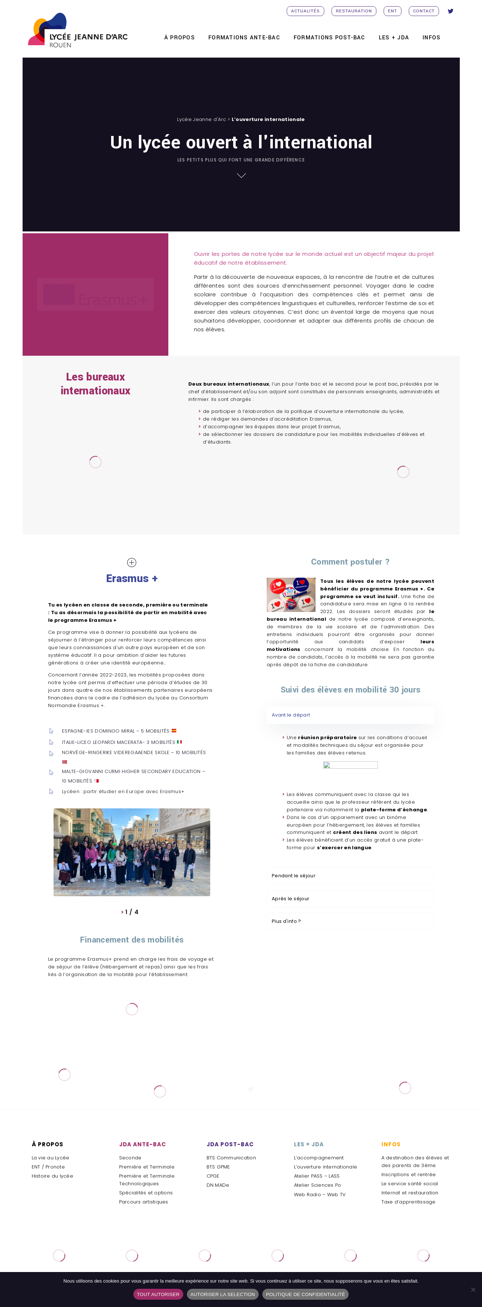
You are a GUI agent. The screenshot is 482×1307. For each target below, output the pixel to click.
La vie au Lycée (51, 1157)
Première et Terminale (147, 1166)
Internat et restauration (410, 1192)
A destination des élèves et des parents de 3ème (415, 1161)
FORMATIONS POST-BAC (329, 38)
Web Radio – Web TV (320, 1194)
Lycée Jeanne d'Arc (201, 119)
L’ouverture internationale (325, 1166)
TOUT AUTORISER (158, 1294)
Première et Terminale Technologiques (147, 1180)
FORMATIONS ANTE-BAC (244, 38)
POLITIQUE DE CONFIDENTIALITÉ (305, 1294)
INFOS (431, 38)
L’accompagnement (319, 1157)
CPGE (213, 1176)
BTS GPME (218, 1166)
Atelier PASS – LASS (317, 1176)
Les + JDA (394, 38)
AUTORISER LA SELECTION (223, 1294)
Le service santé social (409, 1183)
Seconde (130, 1157)
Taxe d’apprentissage (408, 1201)
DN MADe (218, 1185)
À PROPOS (179, 38)
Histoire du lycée (52, 1176)
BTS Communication (231, 1157)
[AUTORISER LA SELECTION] (473, 1289)
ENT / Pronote (48, 1166)
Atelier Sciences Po (317, 1185)
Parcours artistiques (143, 1201)
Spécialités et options (146, 1192)
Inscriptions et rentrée (408, 1174)
